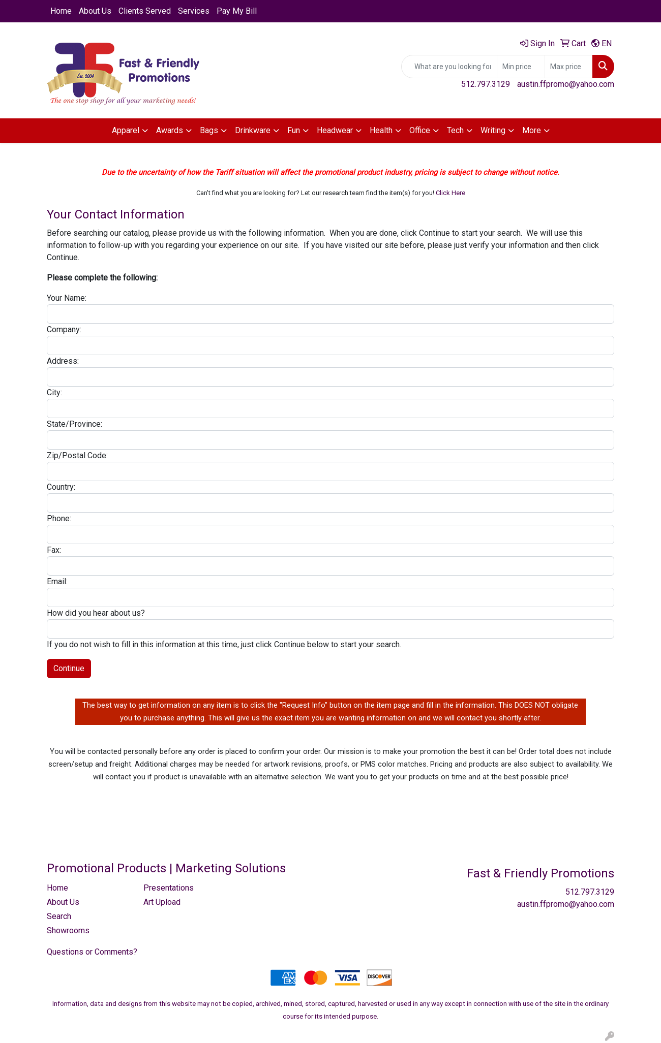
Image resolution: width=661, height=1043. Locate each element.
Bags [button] (209, 130)
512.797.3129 (485, 84)
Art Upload (162, 902)
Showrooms (68, 930)
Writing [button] (492, 130)
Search (59, 916)
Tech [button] (455, 130)
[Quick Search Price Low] (521, 66)
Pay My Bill (237, 11)
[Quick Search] (449, 66)
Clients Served (144, 11)
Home (61, 11)
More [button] (531, 130)
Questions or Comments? (92, 952)
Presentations (168, 888)
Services (193, 11)
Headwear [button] (335, 130)
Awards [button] (169, 130)
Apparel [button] (125, 130)
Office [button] (419, 130)
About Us (95, 11)
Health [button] (381, 130)
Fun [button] (293, 130)
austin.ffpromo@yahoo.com (565, 84)
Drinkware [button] (253, 130)
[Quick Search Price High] (569, 66)
